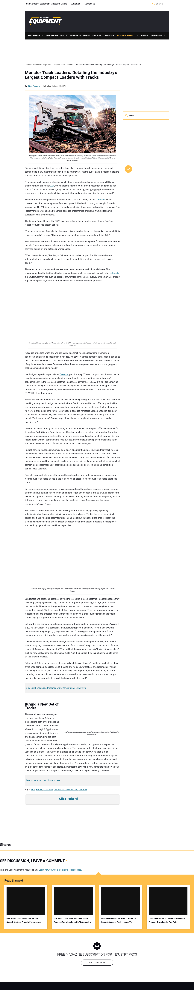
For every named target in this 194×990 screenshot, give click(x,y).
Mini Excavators (55, 35)
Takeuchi (82, 789)
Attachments (73, 35)
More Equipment (126, 35)
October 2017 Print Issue (66, 789)
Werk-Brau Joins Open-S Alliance (144, 226)
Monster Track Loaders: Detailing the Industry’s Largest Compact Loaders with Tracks (71, 75)
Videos (144, 35)
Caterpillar (115, 273)
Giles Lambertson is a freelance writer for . (55, 688)
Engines (97, 35)
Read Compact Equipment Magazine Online (46, 3)
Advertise (75, 3)
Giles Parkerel (34, 86)
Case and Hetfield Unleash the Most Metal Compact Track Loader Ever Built (167, 920)
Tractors (108, 35)
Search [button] (153, 4)
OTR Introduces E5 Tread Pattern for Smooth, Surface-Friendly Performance (24, 920)
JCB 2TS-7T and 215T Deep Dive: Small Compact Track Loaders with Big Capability (72, 920)
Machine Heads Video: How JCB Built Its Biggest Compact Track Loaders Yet (118, 920)
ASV (52, 185)
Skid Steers (34, 35)
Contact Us (89, 3)
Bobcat (39, 789)
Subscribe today (97, 962)
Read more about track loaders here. (43, 780)
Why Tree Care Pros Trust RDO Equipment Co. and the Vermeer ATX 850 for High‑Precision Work (144, 208)
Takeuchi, (64, 374)
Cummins (100, 199)
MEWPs (86, 35)
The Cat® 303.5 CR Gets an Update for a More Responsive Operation (143, 186)
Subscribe (156, 35)
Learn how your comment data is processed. (60, 870)
